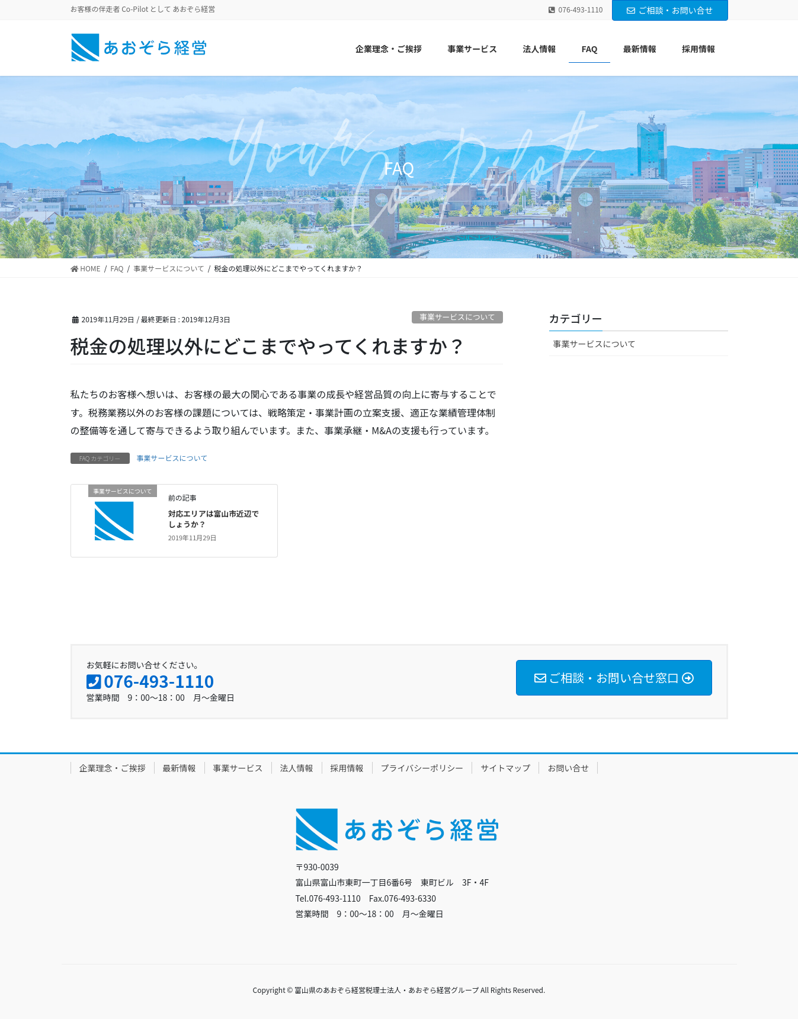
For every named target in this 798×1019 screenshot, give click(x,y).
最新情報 (179, 768)
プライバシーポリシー (422, 768)
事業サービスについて (457, 316)
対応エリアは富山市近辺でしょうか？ (213, 519)
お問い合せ (568, 768)
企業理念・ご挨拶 (112, 768)
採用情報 (347, 768)
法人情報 (296, 768)
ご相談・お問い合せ (670, 10)
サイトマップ (505, 768)
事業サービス (238, 768)
